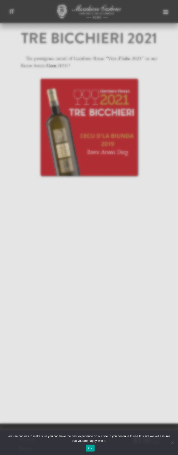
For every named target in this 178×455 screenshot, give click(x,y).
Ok (90, 448)
